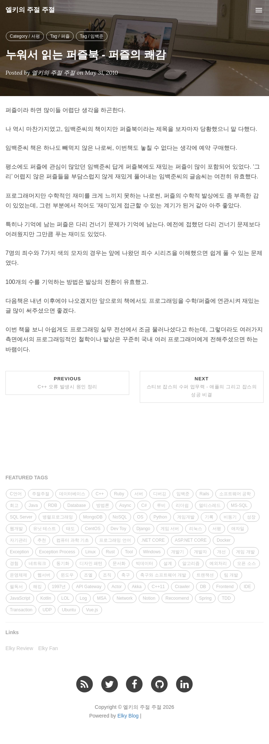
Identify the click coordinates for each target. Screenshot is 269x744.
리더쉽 (182, 505)
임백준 (182, 493)
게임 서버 (169, 528)
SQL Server (21, 517)
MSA (101, 598)
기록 (209, 517)
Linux (90, 551)
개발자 (200, 551)
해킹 (37, 586)
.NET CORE (153, 540)
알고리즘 (191, 563)
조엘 (88, 575)
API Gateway (88, 586)
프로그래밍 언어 (115, 540)
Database (76, 505)
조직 (107, 575)
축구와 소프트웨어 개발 (163, 575)
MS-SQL (239, 505)
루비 (161, 505)
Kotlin (45, 598)
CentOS (93, 528)
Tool (129, 551)
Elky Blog (128, 716)
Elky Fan (48, 648)
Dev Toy (118, 528)
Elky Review (19, 648)
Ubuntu (69, 609)
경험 (14, 563)
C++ (99, 493)
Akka (137, 586)
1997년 (59, 586)
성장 (251, 517)
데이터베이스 (72, 493)
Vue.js (92, 609)
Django (143, 528)
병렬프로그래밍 (57, 517)
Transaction (21, 609)
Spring (205, 598)
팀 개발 (231, 575)
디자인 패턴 (91, 563)
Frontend (225, 586)
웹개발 (16, 528)
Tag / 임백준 (91, 36)
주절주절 (40, 493)
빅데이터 (144, 563)
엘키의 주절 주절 (30, 9)
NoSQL (120, 517)
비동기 (230, 517)
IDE (247, 586)
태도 (70, 528)
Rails (204, 493)
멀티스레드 (210, 505)
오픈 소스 (246, 563)
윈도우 (67, 575)
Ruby (119, 493)
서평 (216, 528)
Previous (67, 382)
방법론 (102, 505)
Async (125, 505)
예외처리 (218, 563)
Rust (110, 551)
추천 (41, 540)
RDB (52, 505)
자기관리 (18, 540)
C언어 (16, 493)
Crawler (182, 586)
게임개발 (186, 517)
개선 (221, 551)
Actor (116, 586)
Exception (19, 551)
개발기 (177, 551)
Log (83, 598)
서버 (138, 493)
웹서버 (43, 575)
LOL (65, 598)
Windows (152, 551)
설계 (167, 563)
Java (33, 505)
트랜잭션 (205, 575)
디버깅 (159, 493)
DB (203, 586)
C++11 (158, 586)
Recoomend (177, 598)
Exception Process (57, 551)
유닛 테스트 (44, 528)
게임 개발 (245, 551)
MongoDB (92, 517)
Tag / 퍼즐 (59, 36)
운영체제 (18, 575)
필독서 (16, 586)
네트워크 (37, 563)
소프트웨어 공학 (235, 493)
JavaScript (20, 598)
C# (144, 505)
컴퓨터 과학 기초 (72, 540)
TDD (226, 598)
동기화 (62, 563)
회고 (14, 505)
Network (125, 598)
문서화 (119, 563)
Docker (224, 540)
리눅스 (195, 528)
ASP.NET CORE (191, 540)
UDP (47, 609)
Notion (149, 598)
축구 (125, 575)
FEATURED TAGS (26, 477)
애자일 (237, 528)
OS (140, 517)
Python (160, 517)
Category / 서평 (25, 36)
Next (202, 386)
